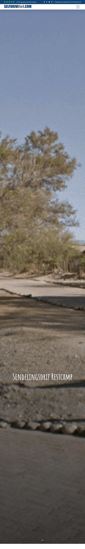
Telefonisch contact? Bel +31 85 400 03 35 (68, 2)
